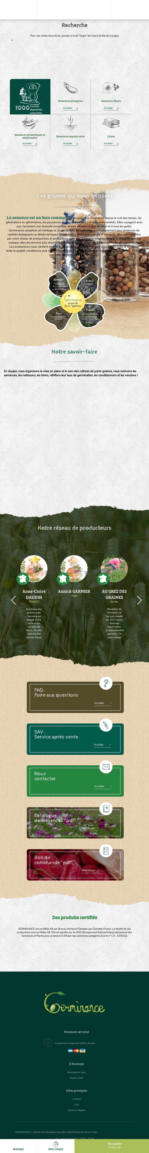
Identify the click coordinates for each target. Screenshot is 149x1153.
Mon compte (55, 1146)
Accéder (70, 108)
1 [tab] (12, 40)
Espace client (77, 1078)
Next (137, 596)
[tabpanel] (74, 30)
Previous (11, 596)
